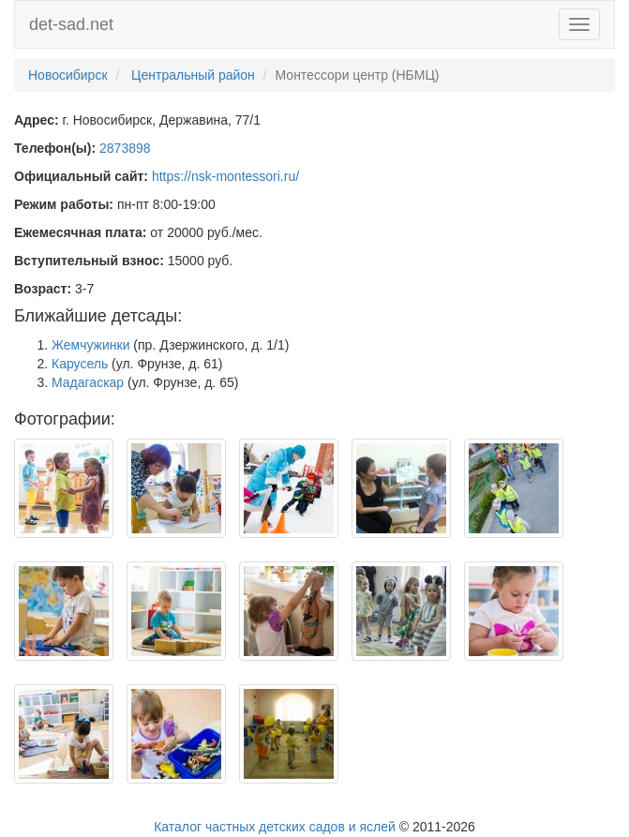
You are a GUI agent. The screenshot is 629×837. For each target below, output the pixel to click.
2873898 (125, 148)
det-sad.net (71, 24)
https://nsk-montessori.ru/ (225, 176)
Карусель (80, 363)
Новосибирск (68, 74)
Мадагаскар (88, 382)
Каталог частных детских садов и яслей (275, 826)
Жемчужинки (90, 344)
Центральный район (193, 74)
